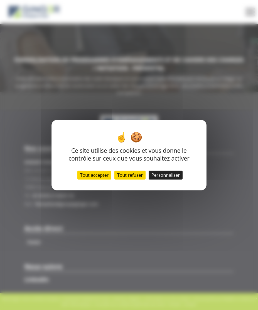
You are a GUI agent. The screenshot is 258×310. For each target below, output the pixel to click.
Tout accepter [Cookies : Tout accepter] (94, 175)
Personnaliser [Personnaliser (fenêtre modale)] (165, 175)
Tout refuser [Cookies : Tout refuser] (130, 175)
